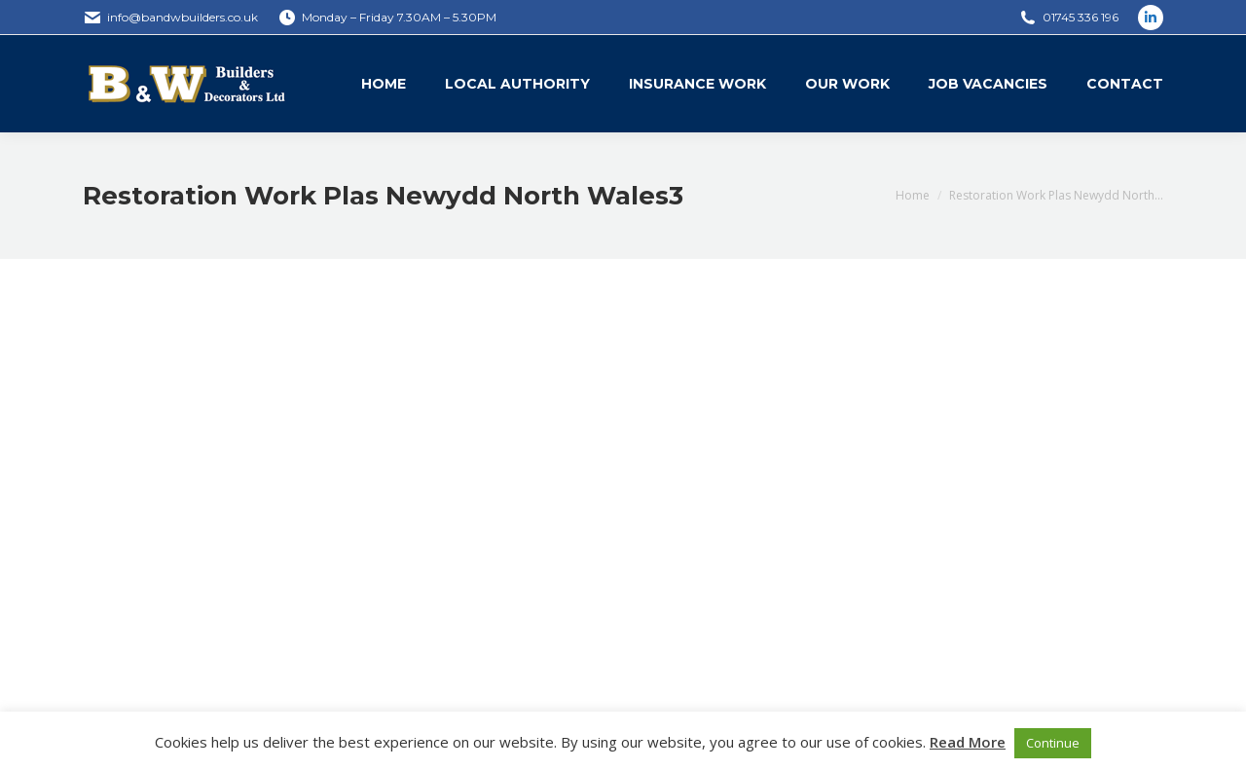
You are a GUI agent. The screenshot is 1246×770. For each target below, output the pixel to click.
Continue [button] (1053, 743)
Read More (968, 742)
